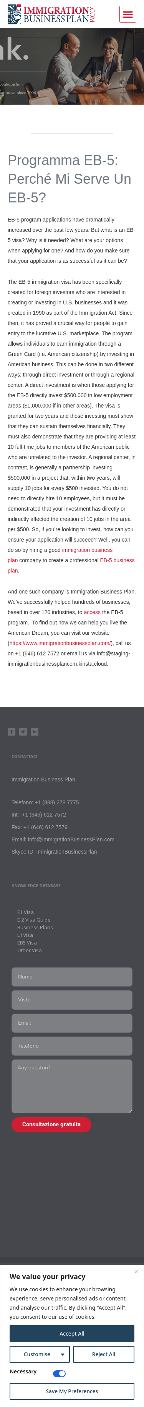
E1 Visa (25, 912)
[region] (72, 1336)
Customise (36, 1354)
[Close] (136, 1271)
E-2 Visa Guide (34, 919)
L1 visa (25, 935)
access (92, 612)
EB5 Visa (27, 942)
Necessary (23, 1372)
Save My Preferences (71, 1391)
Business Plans (35, 927)
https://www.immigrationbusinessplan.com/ (60, 643)
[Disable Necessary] (59, 1373)
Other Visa (29, 950)
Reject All (103, 1354)
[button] (127, 14)
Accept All (72, 1333)
